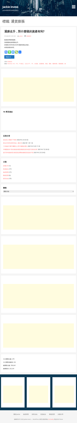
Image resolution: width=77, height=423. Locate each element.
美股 (46, 63)
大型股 (36, 63)
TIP (32, 63)
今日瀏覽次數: (7, 359)
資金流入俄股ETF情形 (10, 140)
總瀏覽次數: (7, 365)
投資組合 (9, 61)
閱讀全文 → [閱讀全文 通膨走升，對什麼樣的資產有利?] (9, 57)
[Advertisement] (38, 89)
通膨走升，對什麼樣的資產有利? (24, 31)
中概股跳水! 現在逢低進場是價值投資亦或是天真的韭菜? (20, 149)
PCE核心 (21, 63)
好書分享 (6, 166)
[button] (74, 4)
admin (21, 36)
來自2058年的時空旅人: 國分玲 (12, 143)
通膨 (50, 63)
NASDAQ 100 (11, 63)
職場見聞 (6, 175)
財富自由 (6, 178)
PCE (17, 63)
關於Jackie (17, 414)
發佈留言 (28, 36)
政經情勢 (6, 172)
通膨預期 (54, 63)
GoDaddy (51, 419)
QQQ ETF (27, 63)
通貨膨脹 (60, 63)
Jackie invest (10, 7)
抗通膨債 (41, 63)
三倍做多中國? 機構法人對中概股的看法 (15, 146)
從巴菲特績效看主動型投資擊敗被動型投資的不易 (18, 152)
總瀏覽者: (6, 369)
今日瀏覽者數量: (8, 362)
